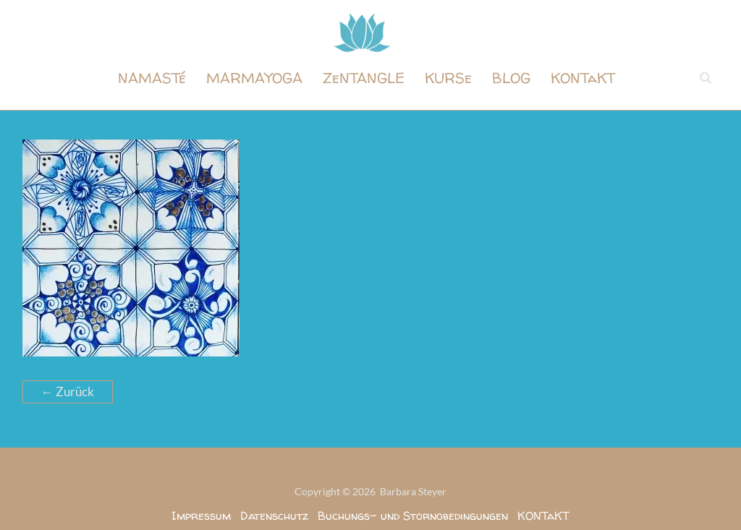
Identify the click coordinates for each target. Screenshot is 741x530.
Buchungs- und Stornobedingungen (413, 515)
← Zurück (67, 391)
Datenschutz (274, 515)
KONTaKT (583, 77)
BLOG (511, 77)
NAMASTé (152, 77)
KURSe (448, 77)
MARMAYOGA (254, 77)
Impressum (201, 515)
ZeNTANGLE (364, 77)
